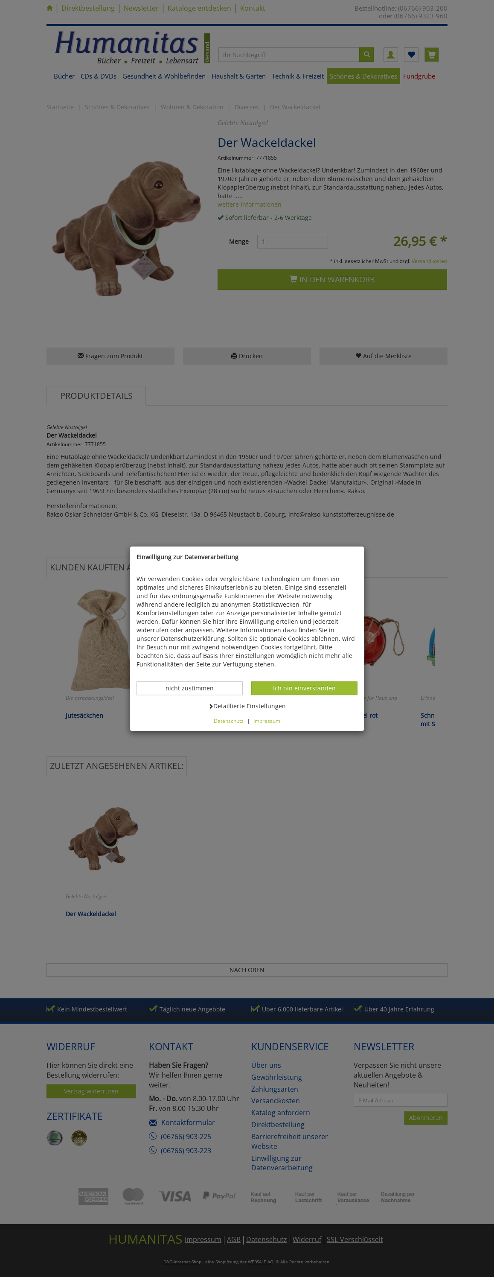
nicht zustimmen (194, 688)
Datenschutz (229, 720)
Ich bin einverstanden (304, 688)
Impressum (266, 720)
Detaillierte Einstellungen (247, 705)
